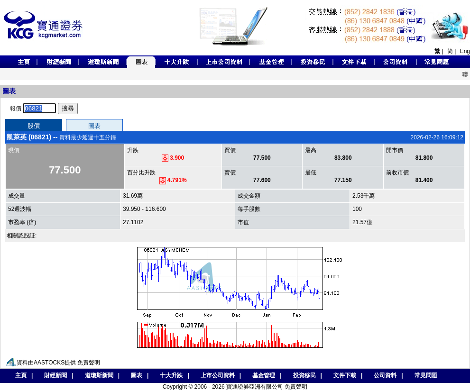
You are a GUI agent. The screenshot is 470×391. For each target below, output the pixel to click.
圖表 (136, 375)
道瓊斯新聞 (99, 375)
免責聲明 (88, 362)
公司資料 (385, 375)
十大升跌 (171, 375)
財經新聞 (55, 375)
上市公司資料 (218, 375)
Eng (465, 51)
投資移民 (304, 375)
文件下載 (344, 375)
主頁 (18, 375)
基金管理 (263, 375)
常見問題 (426, 375)
